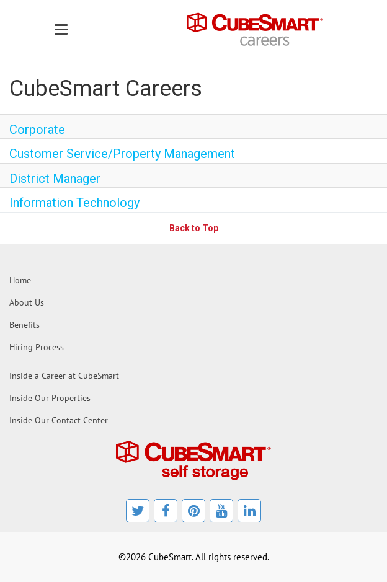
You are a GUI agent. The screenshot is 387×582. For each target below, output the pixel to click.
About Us (26, 302)
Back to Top (193, 228)
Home (20, 280)
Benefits (24, 324)
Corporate (37, 129)
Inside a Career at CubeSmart (64, 375)
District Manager (54, 178)
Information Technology (74, 202)
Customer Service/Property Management (122, 153)
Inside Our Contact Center (58, 420)
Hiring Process (36, 347)
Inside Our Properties (50, 397)
